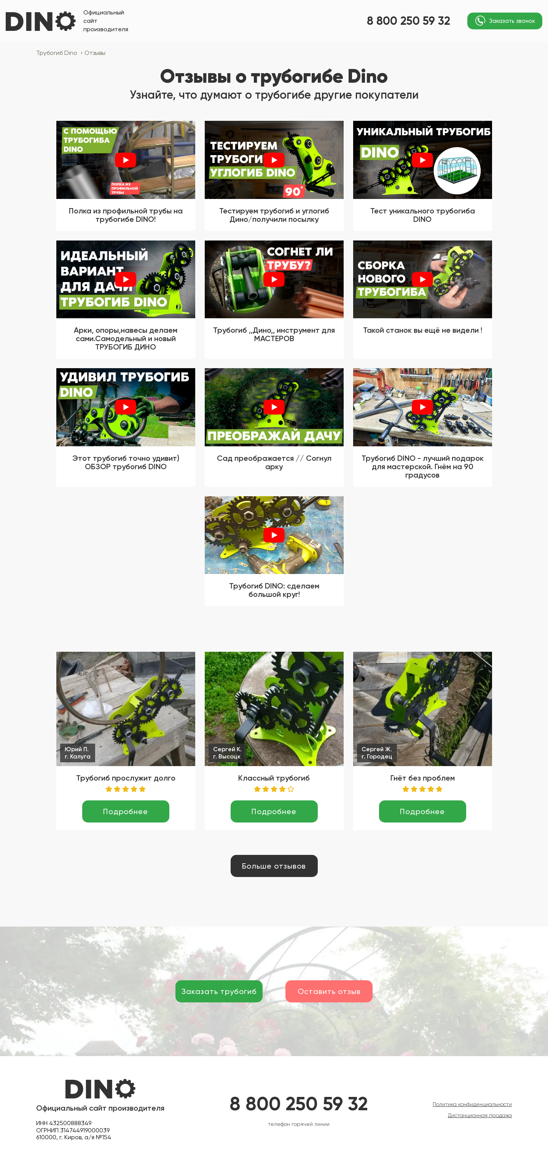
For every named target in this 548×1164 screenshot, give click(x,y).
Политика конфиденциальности (472, 1104)
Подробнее (125, 811)
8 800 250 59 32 (408, 21)
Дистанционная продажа (480, 1115)
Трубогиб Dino (59, 52)
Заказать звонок (512, 21)
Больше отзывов (274, 866)
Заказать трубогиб (219, 991)
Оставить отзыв (329, 991)
